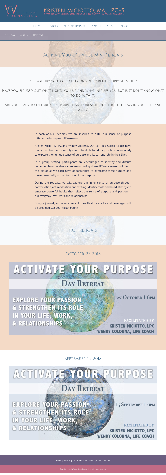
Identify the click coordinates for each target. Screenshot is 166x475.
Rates (98, 460)
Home (58, 460)
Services (67, 460)
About (91, 460)
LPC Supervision (79, 460)
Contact (106, 460)
